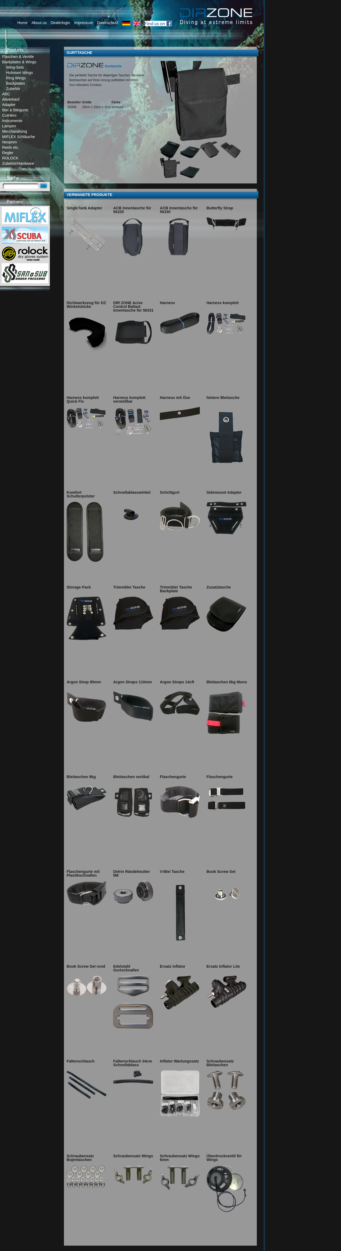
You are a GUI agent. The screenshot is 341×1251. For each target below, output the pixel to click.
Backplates (15, 83)
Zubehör (13, 89)
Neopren (9, 142)
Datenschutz (107, 23)
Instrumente (12, 121)
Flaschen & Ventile (18, 56)
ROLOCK (10, 158)
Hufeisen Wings (19, 72)
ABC (6, 94)
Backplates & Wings (19, 62)
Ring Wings (16, 78)
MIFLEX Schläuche (18, 137)
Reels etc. (10, 147)
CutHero (9, 115)
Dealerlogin (60, 23)
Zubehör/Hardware (18, 163)
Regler (7, 153)
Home (22, 23)
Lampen (9, 126)
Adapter (8, 105)
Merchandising (14, 131)
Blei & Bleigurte (15, 110)
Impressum (83, 23)
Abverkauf (10, 99)
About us (39, 23)
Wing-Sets (15, 67)
